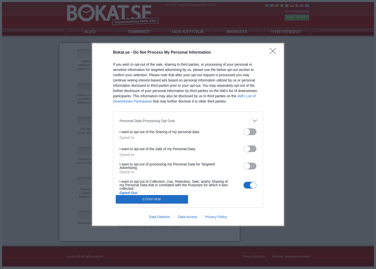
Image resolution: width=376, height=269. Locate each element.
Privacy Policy (216, 217)
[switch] (250, 131)
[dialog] (188, 134)
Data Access (188, 217)
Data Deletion (159, 217)
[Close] (274, 52)
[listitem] (188, 120)
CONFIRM (151, 199)
